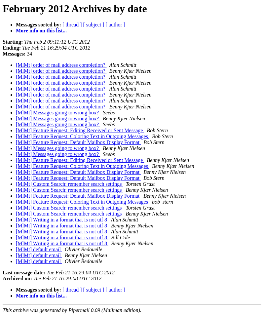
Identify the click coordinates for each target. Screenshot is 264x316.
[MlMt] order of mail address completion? (61, 65)
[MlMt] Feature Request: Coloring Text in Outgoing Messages (82, 136)
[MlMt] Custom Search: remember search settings (69, 184)
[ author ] (116, 24)
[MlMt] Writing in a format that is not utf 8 (62, 219)
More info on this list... (41, 30)
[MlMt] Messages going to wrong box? (58, 112)
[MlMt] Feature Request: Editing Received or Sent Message (80, 130)
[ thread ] (72, 24)
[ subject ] (93, 24)
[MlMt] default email (39, 249)
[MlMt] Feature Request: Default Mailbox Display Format (78, 142)
